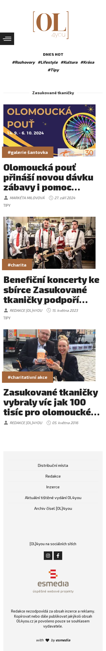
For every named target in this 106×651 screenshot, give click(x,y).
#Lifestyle (48, 62)
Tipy (6, 205)
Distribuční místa (53, 465)
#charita (17, 264)
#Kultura (68, 62)
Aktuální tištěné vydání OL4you (53, 497)
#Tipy (53, 69)
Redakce (53, 476)
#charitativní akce (27, 377)
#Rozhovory (23, 62)
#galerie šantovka (28, 152)
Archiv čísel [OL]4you (53, 508)
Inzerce (53, 486)
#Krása (87, 62)
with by (53, 640)
